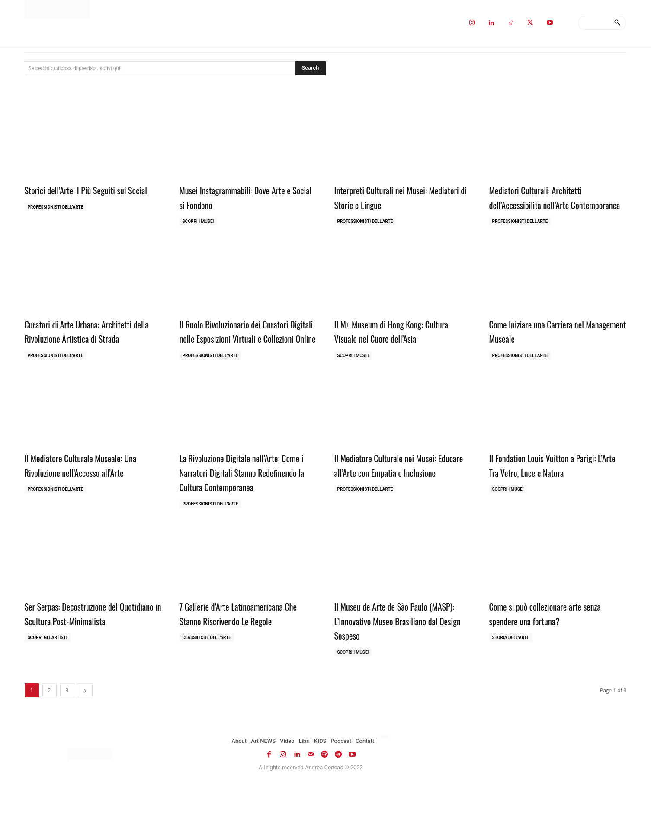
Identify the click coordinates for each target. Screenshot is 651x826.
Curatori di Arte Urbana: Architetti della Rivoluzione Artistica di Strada (91, 345)
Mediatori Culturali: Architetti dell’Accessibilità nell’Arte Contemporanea (544, 204)
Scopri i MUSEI (198, 221)
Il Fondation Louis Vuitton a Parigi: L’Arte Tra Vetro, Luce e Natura (553, 494)
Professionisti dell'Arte (55, 221)
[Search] (617, 23)
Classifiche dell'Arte (207, 681)
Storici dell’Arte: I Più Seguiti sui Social (85, 197)
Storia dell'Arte (510, 681)
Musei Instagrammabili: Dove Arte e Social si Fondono (246, 197)
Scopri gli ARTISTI (47, 696)
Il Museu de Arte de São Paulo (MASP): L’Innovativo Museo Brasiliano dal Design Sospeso (390, 664)
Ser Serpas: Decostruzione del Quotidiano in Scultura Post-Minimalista (80, 664)
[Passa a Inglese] (385, 781)
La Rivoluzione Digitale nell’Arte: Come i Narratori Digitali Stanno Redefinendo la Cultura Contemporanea (239, 508)
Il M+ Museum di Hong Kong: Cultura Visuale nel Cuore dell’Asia (402, 345)
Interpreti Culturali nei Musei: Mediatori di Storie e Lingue (389, 197)
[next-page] (85, 734)
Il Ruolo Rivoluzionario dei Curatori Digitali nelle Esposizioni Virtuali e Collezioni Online (245, 352)
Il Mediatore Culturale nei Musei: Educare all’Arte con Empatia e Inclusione (395, 501)
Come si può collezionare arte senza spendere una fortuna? (555, 657)
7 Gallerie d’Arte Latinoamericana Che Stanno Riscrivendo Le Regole (243, 657)
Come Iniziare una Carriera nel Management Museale (546, 345)
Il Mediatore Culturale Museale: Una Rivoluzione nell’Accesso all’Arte (91, 494)
